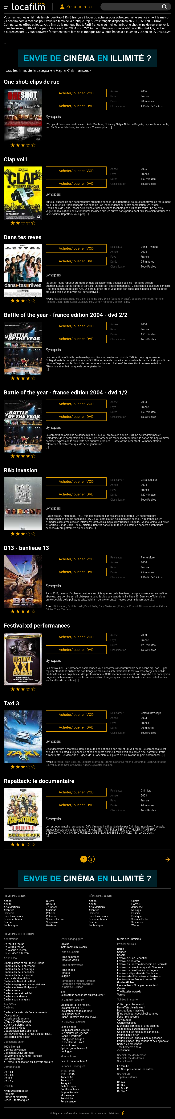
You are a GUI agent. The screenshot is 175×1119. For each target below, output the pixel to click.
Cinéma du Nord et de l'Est (19, 981)
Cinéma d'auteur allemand (19, 966)
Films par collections (19, 934)
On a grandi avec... (71, 1013)
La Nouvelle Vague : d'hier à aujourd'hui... (28, 1033)
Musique (51, 910)
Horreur (50, 904)
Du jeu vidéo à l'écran (16, 953)
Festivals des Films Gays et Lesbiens (139, 976)
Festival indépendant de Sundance (137, 973)
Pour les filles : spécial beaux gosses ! (139, 1037)
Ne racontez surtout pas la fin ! (135, 1028)
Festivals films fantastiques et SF (137, 979)
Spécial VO (123, 1074)
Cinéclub (9, 1007)
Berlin (120, 948)
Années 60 (66, 1077)
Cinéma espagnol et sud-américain (24, 984)
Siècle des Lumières (129, 939)
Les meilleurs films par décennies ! (137, 985)
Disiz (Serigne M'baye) (117, 298)
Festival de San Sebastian (132, 958)
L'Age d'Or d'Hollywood (17, 1021)
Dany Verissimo (108, 606)
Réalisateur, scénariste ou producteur (82, 994)
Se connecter (79, 6)
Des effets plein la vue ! (131, 1007)
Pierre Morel (148, 557)
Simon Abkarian (104, 301)
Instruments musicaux (73, 947)
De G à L (9, 1074)
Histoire (65, 972)
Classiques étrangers (16, 1018)
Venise (121, 994)
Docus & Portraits (70, 1036)
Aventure (9, 910)
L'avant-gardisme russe (17, 1024)
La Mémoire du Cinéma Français (23, 1055)
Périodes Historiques (72, 1066)
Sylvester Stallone (102, 764)
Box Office (10, 1004)
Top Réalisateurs (127, 1077)
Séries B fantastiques (16, 1099)
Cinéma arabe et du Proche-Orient (24, 962)
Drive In (8, 1085)
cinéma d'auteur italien (17, 978)
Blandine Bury (95, 298)
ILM (62, 991)
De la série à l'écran (15, 950)
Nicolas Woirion (148, 606)
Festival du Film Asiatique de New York (140, 967)
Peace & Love (68, 1045)
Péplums (9, 1093)
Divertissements (13, 916)
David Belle (90, 606)
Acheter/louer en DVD (76, 106)
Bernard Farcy (62, 761)
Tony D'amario (62, 609)
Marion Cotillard (64, 764)
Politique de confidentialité (63, 1113)
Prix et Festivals (126, 943)
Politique (51, 916)
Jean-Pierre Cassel (67, 301)
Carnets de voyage (15, 1049)
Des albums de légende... (75, 1033)
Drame (8, 922)
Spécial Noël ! (125, 1061)
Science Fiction (55, 919)
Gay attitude (124, 1019)
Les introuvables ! (14, 1058)
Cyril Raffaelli (75, 606)
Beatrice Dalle (77, 298)
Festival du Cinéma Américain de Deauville (142, 964)
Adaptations (11, 939)
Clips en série (68, 1026)
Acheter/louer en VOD (76, 93)
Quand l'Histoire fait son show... (79, 1017)
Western (51, 925)
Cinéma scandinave (15, 996)
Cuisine (64, 943)
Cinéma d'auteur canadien (19, 972)
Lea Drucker (86, 301)
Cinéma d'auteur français (18, 975)
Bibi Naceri (60, 606)
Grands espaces (126, 1022)
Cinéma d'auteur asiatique (19, 969)
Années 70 (66, 1080)
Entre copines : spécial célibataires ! (138, 1013)
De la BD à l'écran (14, 947)
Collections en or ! (14, 1041)
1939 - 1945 (67, 1074)
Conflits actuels (69, 1089)
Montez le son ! (69, 1056)
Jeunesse (52, 907)
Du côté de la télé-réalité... (75, 1004)
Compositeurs (12, 1066)
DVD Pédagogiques (71, 939)
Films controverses (71, 964)
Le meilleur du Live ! (72, 1042)
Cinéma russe (12, 990)
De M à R (9, 1077)
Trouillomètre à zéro (129, 1047)
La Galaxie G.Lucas (71, 986)
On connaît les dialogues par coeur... (138, 1031)
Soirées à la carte (127, 999)
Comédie (9, 913)
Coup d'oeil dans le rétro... (75, 1029)
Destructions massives (130, 1010)
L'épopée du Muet (14, 1027)
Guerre (50, 900)
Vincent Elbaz (122, 301)
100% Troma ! (12, 1046)
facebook (123, 1113)
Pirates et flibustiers (15, 1096)
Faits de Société (69, 951)
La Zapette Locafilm (72, 999)
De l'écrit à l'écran (14, 943)
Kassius (152, 479)
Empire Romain (69, 1092)
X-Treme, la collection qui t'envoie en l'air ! (28, 1061)
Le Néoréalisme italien (17, 1036)
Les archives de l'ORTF (73, 1007)
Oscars (121, 988)
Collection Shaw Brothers (19, 1052)
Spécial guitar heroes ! (73, 1048)
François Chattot (128, 606)
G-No (144, 479)
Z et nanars (124, 1050)
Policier (50, 913)
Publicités (114, 1113)
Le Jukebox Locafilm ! (73, 1021)
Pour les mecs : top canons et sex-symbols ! (143, 1041)
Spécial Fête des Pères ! (131, 1058)
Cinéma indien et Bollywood (20, 987)
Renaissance (67, 1101)
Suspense (52, 922)
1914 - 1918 (67, 1071)
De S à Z (9, 1080)
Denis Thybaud (149, 246)
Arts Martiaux (12, 907)
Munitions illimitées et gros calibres (138, 1025)
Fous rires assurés (128, 1016)
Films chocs (67, 969)
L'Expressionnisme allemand (21, 1030)
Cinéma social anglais (17, 999)
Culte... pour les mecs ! (130, 1004)
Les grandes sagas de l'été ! (76, 1010)
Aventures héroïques (16, 1090)
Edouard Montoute (142, 298)
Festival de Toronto (128, 961)
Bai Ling (75, 761)
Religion (65, 975)
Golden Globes (126, 982)
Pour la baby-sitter (128, 1034)
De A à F (9, 1071)
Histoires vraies (69, 959)
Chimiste (146, 790)
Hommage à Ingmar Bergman (78, 980)
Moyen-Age (67, 1095)
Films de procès (69, 956)
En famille (123, 1066)
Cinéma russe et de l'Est (18, 993)
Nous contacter (99, 1113)
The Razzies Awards (129, 991)
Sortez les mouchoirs (129, 1044)
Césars (121, 955)
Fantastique (11, 925)
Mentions (84, 1113)
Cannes (121, 951)
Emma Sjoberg (113, 761)
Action (7, 900)
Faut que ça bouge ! (72, 1039)
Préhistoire (66, 1098)
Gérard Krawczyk (151, 712)
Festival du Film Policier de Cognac (138, 970)
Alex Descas (61, 298)
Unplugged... (67, 1051)
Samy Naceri (82, 764)
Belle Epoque (68, 1086)
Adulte (7, 904)
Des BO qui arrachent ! (73, 1061)
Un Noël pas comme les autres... (136, 1069)
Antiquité (65, 1083)
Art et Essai (10, 958)
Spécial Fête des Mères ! (131, 1055)
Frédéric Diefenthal (134, 761)
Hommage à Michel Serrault (76, 983)
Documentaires (13, 919)
